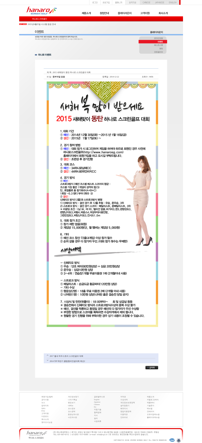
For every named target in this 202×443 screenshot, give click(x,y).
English (97, 399)
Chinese (97, 404)
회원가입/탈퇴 (47, 397)
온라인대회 (153, 38)
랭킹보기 (71, 403)
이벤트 (153, 42)
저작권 (123, 397)
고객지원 (45, 413)
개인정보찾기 (73, 397)
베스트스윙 (153, 45)
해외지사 (124, 408)
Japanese (97, 402)
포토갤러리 (153, 52)
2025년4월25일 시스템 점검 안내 (42, 24)
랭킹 (153, 49)
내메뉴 (70, 406)
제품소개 (150, 397)
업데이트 (45, 406)
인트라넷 (124, 417)
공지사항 (45, 400)
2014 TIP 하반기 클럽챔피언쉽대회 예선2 (67, 361)
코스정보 (71, 408)
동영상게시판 (73, 414)
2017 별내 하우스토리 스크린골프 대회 (66, 356)
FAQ (43, 411)
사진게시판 (72, 417)
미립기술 (97, 409)
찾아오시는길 (46, 422)
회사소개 (45, 419)
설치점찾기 (124, 406)
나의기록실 (72, 400)
